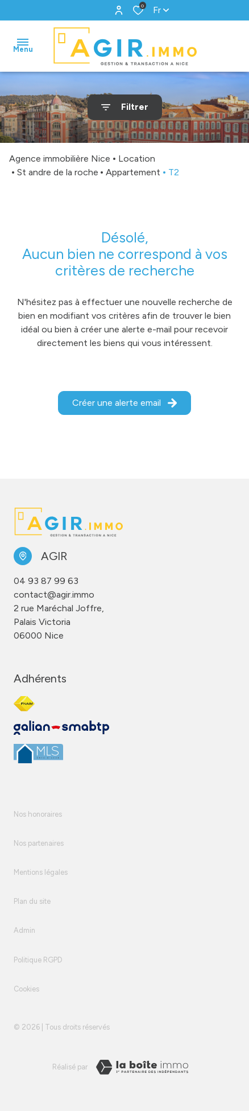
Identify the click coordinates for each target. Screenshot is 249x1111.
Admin (24, 930)
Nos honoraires (38, 814)
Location (136, 158)
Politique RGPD (38, 960)
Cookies (26, 989)
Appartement (133, 172)
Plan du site (32, 901)
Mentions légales (41, 872)
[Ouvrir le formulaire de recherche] (125, 107)
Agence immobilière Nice (59, 158)
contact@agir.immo (54, 594)
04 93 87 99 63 (46, 580)
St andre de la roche (57, 172)
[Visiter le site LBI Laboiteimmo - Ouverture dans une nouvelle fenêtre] (142, 1067)
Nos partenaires (39, 843)
